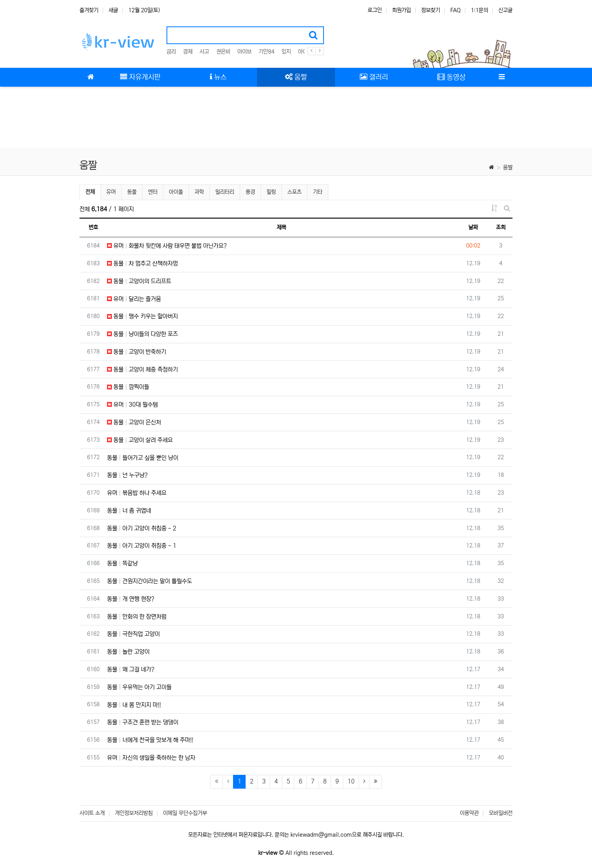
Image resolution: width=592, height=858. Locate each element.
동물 (132, 192)
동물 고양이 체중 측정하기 (142, 369)
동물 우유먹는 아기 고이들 (139, 687)
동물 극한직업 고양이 (133, 634)
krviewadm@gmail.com (321, 835)
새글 (113, 10)
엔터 (152, 192)
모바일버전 (500, 813)
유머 (111, 192)
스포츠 (294, 192)
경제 (187, 51)
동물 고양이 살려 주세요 (140, 440)
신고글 (505, 10)
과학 (199, 192)
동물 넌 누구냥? (127, 475)
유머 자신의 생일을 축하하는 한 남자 (151, 757)
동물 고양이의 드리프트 (139, 281)
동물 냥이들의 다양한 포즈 (142, 334)
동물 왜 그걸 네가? (130, 669)
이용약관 (469, 813)
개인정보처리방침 (134, 813)
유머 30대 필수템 (132, 404)
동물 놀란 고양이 (128, 651)
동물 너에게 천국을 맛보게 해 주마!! (150, 740)
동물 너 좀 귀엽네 (129, 510)
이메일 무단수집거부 (185, 813)
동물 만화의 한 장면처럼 (136, 616)
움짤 (507, 167)
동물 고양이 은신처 (134, 422)
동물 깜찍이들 (128, 386)
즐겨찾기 (89, 10)
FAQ (455, 10)
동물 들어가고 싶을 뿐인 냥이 (142, 457)
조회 (500, 227)
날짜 (473, 227)
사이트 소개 (92, 813)
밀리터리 (224, 192)
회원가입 (401, 10)
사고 (204, 51)
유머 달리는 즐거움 (134, 299)
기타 (317, 192)
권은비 (223, 51)
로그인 (375, 10)
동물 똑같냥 (122, 563)
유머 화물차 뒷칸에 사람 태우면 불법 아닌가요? (167, 245)
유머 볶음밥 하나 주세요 (136, 492)
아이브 (244, 51)
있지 (286, 51)
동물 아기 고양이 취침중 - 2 (141, 528)
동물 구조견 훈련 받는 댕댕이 (142, 722)
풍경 (250, 192)
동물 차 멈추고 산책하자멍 (142, 263)
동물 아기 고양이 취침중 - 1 (141, 545)
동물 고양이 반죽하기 (136, 351)
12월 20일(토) (144, 10)
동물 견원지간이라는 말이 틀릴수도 (149, 581)
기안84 (266, 51)
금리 (171, 51)
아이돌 (176, 192)
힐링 (271, 192)
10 (351, 781)
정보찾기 (430, 10)
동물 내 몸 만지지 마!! (134, 705)
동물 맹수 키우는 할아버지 (142, 316)
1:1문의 (479, 10)
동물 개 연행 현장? (130, 599)
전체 (90, 192)
